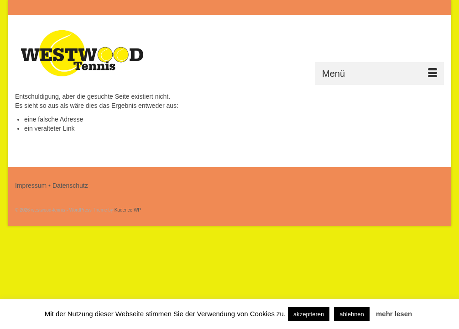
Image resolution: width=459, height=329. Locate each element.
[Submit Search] (344, 7)
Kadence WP (128, 209)
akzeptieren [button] (308, 314)
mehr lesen (394, 314)
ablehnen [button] (351, 314)
